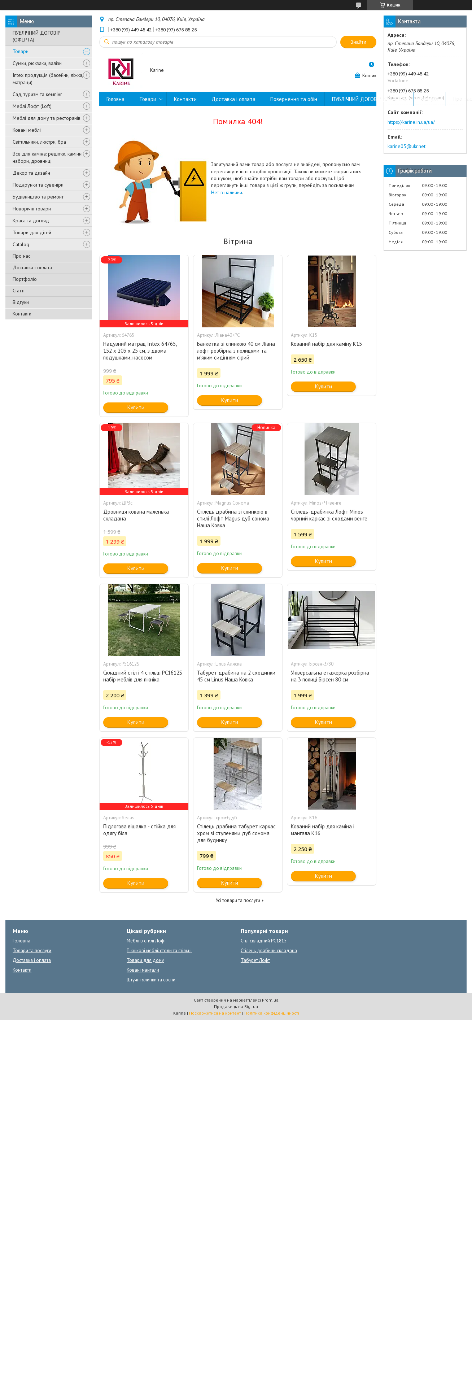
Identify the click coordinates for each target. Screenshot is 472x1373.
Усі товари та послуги (238, 900)
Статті (19, 290)
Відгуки (21, 302)
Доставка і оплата (32, 267)
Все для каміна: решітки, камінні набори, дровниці (48, 157)
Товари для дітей (32, 232)
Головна (115, 99)
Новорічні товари (32, 208)
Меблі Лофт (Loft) (32, 106)
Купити (135, 407)
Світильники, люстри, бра (39, 142)
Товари (21, 51)
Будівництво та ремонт (38, 196)
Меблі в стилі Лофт (146, 941)
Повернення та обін (293, 99)
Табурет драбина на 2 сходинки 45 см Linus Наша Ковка (236, 676)
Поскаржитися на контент (215, 1013)
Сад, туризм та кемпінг (37, 94)
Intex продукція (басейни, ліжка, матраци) (48, 79)
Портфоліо (25, 279)
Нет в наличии (226, 192)
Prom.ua (270, 1000)
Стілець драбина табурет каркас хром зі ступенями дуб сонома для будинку (236, 833)
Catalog (21, 244)
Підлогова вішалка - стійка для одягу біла (139, 830)
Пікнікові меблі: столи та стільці (159, 950)
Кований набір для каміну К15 (326, 343)
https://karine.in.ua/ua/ (411, 122)
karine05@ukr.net (406, 146)
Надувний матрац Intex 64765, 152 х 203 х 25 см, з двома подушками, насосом (139, 350)
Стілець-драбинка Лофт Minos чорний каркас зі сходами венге (329, 515)
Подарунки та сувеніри (38, 185)
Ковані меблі (27, 130)
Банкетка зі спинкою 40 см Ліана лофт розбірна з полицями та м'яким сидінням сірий (236, 350)
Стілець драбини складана (269, 950)
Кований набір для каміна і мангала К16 (322, 830)
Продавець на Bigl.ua (236, 1006)
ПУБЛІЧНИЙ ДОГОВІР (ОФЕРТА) (37, 36)
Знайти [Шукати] (358, 42)
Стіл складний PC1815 (264, 941)
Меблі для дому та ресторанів (46, 118)
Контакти (22, 313)
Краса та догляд (31, 220)
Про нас (21, 256)
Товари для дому (145, 960)
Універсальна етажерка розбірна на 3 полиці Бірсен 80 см (330, 676)
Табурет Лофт (255, 960)
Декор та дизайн (31, 173)
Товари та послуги (32, 950)
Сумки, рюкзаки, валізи (37, 63)
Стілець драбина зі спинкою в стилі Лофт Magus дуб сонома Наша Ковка (233, 518)
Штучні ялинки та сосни (151, 980)
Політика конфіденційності (271, 1013)
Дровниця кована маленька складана (136, 515)
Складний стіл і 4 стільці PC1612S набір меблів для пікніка (142, 676)
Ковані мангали (143, 970)
